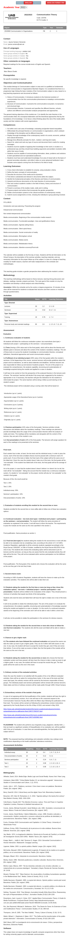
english (28, 3)
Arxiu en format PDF (55, 3)
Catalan (20, 3)
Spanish (37, 3)
